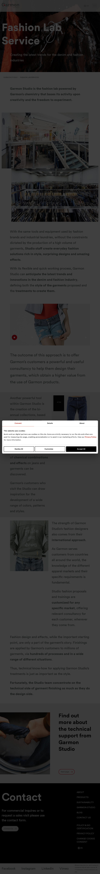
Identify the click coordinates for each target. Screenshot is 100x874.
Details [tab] (50, 423)
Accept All (81, 449)
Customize (50, 449)
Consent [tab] (18, 423)
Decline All (19, 449)
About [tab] (82, 423)
